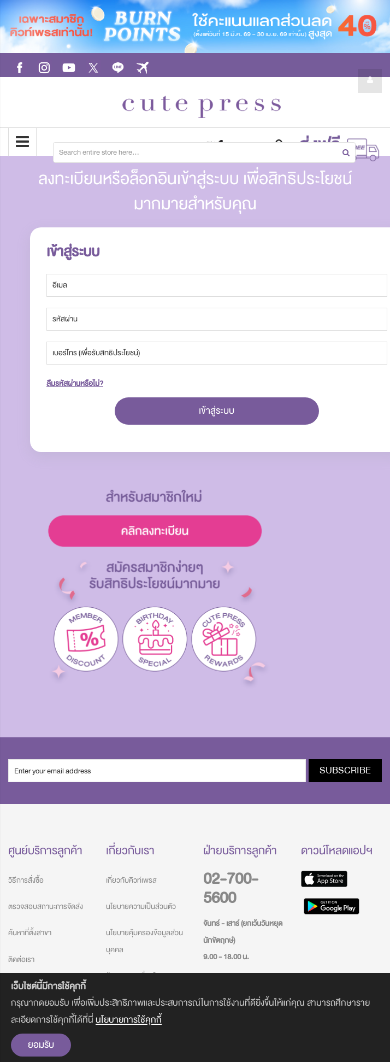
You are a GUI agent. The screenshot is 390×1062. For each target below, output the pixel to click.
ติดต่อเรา (21, 959)
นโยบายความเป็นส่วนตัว (141, 906)
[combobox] (204, 152)
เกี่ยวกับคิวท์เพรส (131, 880)
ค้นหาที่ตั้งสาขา (29, 932)
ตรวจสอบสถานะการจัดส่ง (45, 906)
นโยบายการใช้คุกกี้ (129, 1020)
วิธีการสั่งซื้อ (26, 880)
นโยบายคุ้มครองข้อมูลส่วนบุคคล (144, 940)
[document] (195, 1017)
